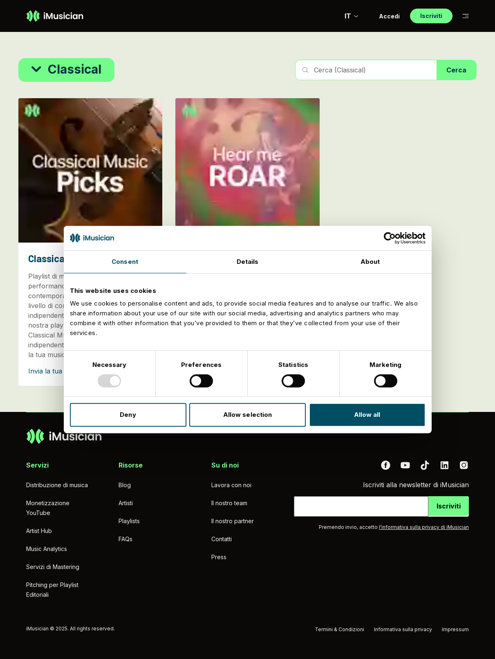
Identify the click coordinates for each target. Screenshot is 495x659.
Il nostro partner (232, 520)
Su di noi (225, 465)
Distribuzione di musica (57, 484)
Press (218, 556)
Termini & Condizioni (339, 629)
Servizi (37, 465)
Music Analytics (46, 548)
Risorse (131, 465)
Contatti (221, 538)
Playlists (129, 520)
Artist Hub (39, 530)
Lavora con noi (231, 484)
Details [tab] (248, 261)
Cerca (456, 70)
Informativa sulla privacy (403, 629)
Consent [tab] (125, 261)
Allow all (367, 414)
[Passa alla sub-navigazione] (465, 16)
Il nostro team (229, 502)
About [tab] (370, 261)
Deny (128, 414)
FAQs (125, 538)
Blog (125, 484)
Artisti (126, 502)
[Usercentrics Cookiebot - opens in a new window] (390, 238)
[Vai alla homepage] (54, 16)
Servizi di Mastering (52, 566)
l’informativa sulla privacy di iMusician (424, 527)
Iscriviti (449, 506)
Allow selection (247, 414)
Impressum (455, 629)
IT (352, 16)
